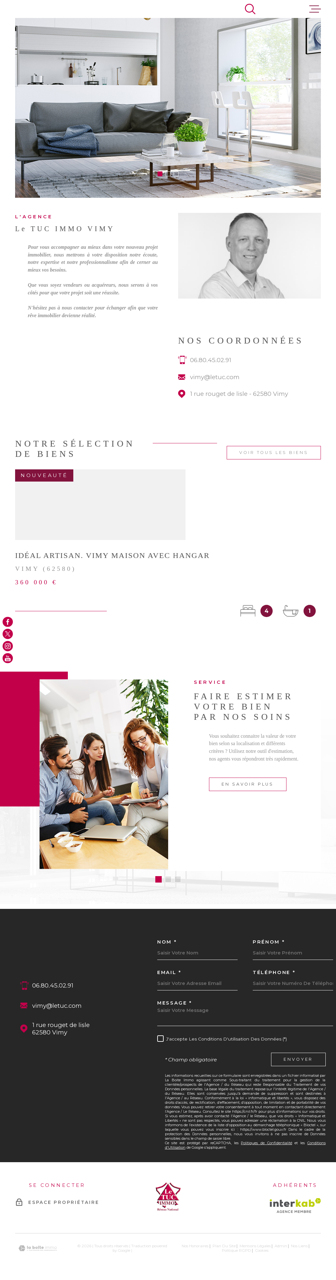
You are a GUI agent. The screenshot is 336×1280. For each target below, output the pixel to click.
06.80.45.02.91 (210, 374)
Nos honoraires (195, 1246)
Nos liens (299, 1246)
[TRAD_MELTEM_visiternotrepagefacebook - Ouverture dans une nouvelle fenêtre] (8, 622)
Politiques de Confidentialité (266, 1143)
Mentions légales (255, 1246)
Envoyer (298, 1059)
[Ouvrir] (250, 9)
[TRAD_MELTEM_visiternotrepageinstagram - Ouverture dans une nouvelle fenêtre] (8, 646)
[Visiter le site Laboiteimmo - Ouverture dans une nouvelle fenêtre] (37, 1248)
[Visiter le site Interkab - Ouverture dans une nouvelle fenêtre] (295, 1205)
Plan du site (224, 1246)
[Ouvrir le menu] (315, 9)
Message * (174, 1003)
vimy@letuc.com (215, 391)
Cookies (261, 1251)
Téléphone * (274, 972)
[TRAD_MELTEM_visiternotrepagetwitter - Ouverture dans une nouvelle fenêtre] (8, 634)
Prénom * (269, 942)
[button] (160, 173)
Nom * (167, 942)
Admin (281, 1246)
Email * (169, 972)
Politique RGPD (236, 1250)
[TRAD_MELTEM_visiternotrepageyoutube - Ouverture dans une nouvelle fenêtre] (8, 658)
